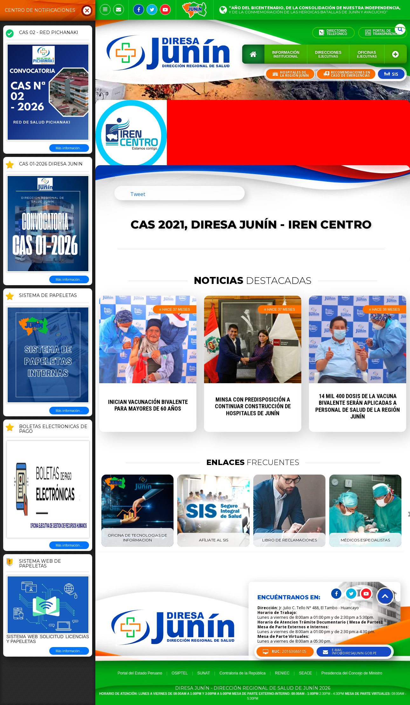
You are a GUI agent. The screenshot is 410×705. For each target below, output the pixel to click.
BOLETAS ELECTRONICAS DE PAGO (53, 429)
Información (285, 54)
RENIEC (282, 673)
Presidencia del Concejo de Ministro (351, 673)
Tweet (137, 194)
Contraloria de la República (243, 673)
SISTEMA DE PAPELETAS (48, 295)
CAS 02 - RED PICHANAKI (48, 32)
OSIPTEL (180, 673)
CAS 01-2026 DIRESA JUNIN (51, 164)
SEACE (305, 673)
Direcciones (328, 54)
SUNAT (203, 673)
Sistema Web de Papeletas (40, 564)
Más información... (69, 148)
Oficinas (367, 54)
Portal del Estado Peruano (140, 673)
